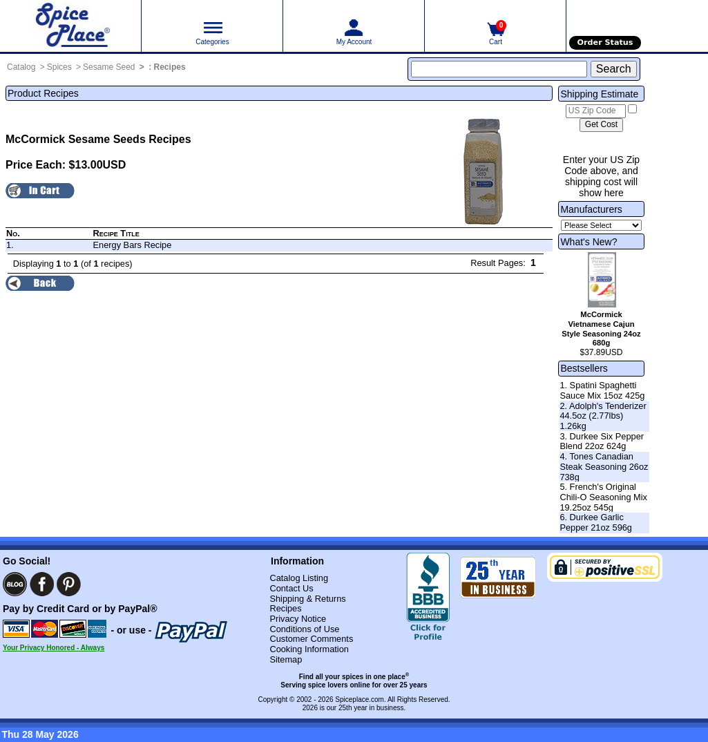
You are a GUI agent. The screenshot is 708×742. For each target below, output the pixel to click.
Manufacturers (591, 209)
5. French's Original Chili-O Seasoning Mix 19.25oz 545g (603, 497)
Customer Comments (311, 639)
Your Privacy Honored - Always (53, 647)
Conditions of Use (304, 629)
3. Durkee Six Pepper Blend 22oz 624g (601, 441)
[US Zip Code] (596, 111)
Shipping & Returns (307, 598)
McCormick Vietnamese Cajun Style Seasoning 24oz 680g (601, 328)
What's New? (588, 241)
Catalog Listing (298, 578)
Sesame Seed (109, 67)
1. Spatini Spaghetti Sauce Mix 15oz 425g (601, 390)
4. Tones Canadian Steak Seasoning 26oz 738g (603, 466)
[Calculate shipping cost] (601, 125)
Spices (59, 67)
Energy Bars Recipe (132, 245)
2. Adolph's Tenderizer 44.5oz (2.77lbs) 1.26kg (602, 416)
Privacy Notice (297, 618)
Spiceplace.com (359, 699)
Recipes (170, 67)
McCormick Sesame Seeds (76, 139)
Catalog (21, 67)
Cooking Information (309, 649)
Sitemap (285, 659)
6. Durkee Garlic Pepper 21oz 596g (595, 522)
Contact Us (291, 588)
